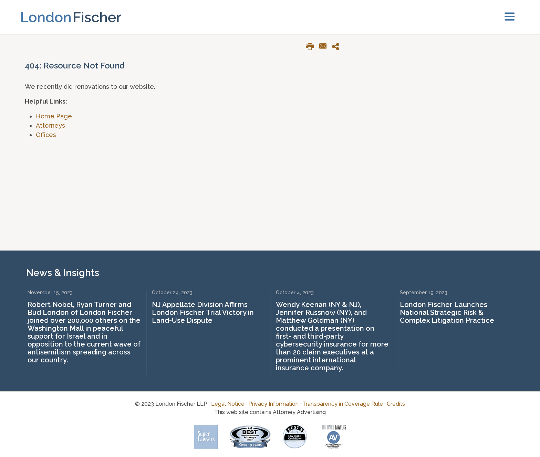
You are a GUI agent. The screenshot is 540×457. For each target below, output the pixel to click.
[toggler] (509, 17)
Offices (46, 134)
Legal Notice (228, 404)
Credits (396, 404)
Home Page (54, 116)
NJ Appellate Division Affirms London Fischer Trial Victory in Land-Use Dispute (203, 312)
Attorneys (50, 125)
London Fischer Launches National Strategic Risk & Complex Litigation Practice (447, 312)
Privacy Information (273, 404)
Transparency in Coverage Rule (342, 404)
